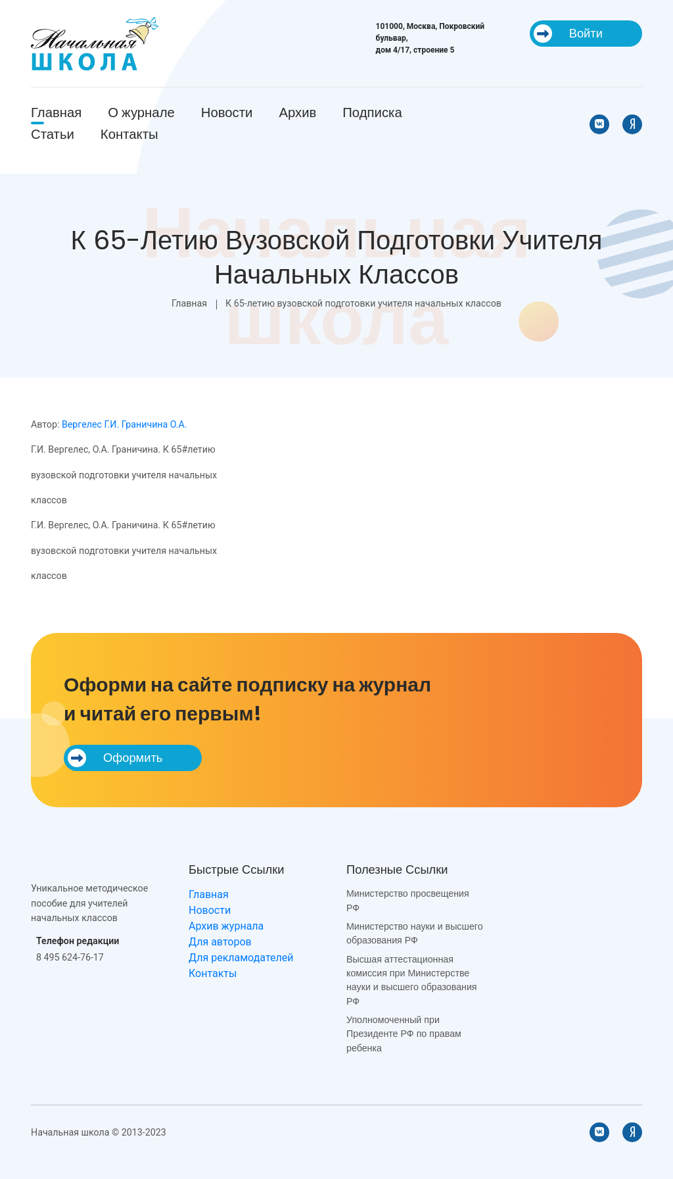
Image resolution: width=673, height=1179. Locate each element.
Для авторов (220, 942)
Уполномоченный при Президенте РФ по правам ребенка (403, 1034)
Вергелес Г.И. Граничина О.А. (124, 424)
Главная (56, 112)
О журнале (141, 112)
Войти (568, 33)
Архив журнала (226, 926)
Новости (227, 112)
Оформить (115, 758)
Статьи (52, 134)
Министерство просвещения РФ (407, 900)
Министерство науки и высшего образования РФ (414, 933)
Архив (297, 112)
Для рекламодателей (241, 957)
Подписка (372, 112)
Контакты (129, 134)
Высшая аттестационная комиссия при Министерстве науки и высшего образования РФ (411, 980)
